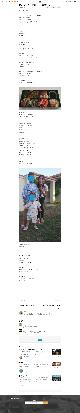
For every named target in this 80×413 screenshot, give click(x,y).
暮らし (48, 7)
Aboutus (12, 400)
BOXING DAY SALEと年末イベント (30, 306)
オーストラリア (53, 7)
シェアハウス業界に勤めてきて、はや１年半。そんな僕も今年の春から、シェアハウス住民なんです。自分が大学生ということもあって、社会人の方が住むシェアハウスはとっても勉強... (35, 366)
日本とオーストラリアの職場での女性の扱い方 (31, 357)
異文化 (59, 7)
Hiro (24, 369)
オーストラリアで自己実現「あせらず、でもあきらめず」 (50, 307)
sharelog (40, 390)
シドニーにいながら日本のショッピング (31, 349)
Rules (19, 400)
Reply (27, 327)
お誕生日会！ (23, 362)
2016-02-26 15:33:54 (42, 357)
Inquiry (12, 404)
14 (33, 300)
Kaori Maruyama (26, 356)
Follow (58, 312)
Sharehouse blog (14, 402)
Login (40, 340)
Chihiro (24, 329)
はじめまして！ (23, 376)
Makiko (21, 7)
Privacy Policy (20, 402)
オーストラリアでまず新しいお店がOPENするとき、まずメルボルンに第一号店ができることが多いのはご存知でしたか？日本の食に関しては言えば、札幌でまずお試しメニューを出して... (35, 353)
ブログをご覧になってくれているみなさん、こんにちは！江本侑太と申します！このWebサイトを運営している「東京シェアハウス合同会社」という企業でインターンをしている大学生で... (35, 379)
